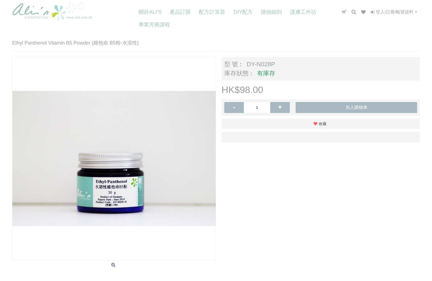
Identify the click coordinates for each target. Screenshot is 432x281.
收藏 (322, 124)
